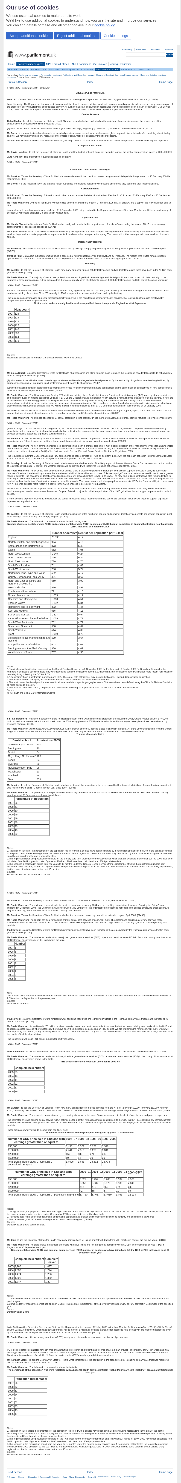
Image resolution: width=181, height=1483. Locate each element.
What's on (54, 69)
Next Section (15, 1472)
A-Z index (11, 1477)
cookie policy (105, 25)
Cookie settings (116, 36)
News (141, 69)
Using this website (77, 1477)
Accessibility (127, 49)
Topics (149, 69)
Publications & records (107, 69)
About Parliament (81, 64)
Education (126, 64)
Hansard (90, 75)
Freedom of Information (50, 1477)
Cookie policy (116, 1477)
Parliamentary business (30, 64)
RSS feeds (155, 49)
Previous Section (17, 82)
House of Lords (38, 69)
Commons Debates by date (126, 75)
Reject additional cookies (76, 36)
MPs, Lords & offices (57, 64)
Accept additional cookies (29, 36)
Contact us (168, 49)
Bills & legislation (70, 69)
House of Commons (18, 69)
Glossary (22, 1477)
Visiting (114, 64)
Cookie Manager (130, 1477)
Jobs (65, 1477)
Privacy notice (103, 1477)
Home (11, 64)
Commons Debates (104, 75)
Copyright (91, 1477)
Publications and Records (73, 75)
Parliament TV (128, 69)
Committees (87, 69)
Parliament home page (28, 75)
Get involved (100, 64)
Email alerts (141, 49)
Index (90, 82)
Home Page (166, 82)
